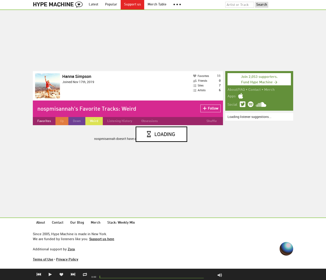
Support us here (101, 239)
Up (62, 121)
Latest (93, 4)
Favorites (44, 121)
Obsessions (149, 121)
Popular (111, 4)
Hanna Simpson (76, 76)
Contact (254, 90)
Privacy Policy (67, 259)
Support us (132, 4)
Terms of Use (43, 259)
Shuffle (211, 121)
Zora (71, 249)
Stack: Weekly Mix (121, 223)
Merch (269, 90)
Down (77, 121)
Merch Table (157, 4)
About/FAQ (236, 90)
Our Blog (77, 223)
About (40, 223)
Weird (94, 121)
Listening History (119, 121)
